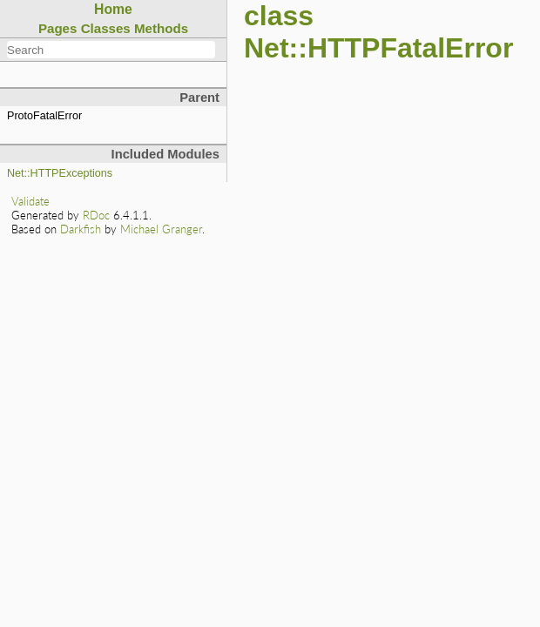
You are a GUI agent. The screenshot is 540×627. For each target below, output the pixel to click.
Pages (58, 28)
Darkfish (80, 229)
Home (113, 9)
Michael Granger (161, 229)
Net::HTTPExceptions (59, 173)
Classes (106, 28)
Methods (161, 28)
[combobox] (111, 49)
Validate (30, 201)
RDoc (96, 215)
